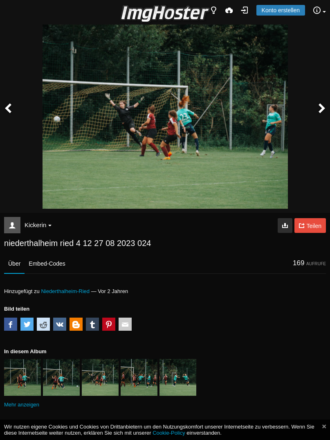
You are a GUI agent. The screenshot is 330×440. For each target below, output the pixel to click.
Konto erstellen (281, 10)
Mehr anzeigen (21, 405)
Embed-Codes (47, 263)
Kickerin (38, 224)
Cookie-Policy (169, 433)
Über (14, 263)
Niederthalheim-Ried (65, 291)
